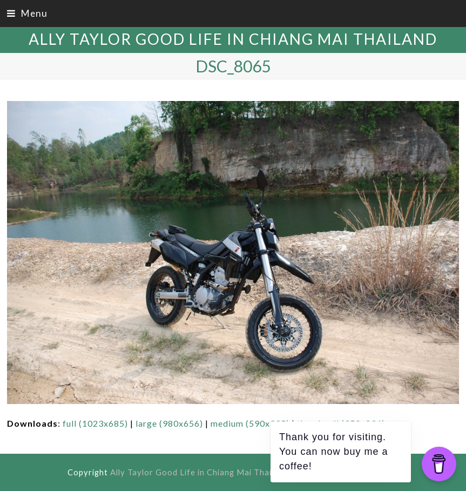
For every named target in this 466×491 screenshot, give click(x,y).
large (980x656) (169, 423)
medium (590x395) (250, 423)
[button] (27, 13)
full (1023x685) (95, 423)
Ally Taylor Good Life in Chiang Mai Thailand (233, 39)
